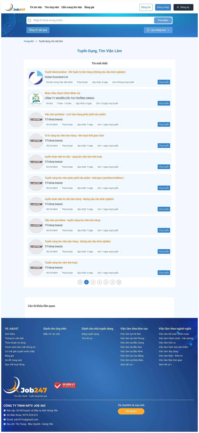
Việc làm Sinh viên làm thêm (173, 347)
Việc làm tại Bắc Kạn (131, 347)
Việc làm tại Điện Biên (131, 360)
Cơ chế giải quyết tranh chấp (20, 351)
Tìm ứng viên (51, 7)
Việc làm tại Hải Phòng (132, 338)
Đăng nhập (163, 7)
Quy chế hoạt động (14, 364)
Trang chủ (29, 41)
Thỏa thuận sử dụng (15, 342)
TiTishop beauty (54, 119)
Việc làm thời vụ (167, 342)
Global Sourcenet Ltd (56, 77)
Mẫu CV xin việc (51, 334)
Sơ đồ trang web (13, 360)
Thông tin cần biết (14, 338)
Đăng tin (146, 7)
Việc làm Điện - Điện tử (171, 355)
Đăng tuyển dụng (90, 334)
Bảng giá (89, 7)
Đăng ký (184, 7)
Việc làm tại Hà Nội (130, 334)
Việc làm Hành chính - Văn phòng (176, 338)
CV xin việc (36, 7)
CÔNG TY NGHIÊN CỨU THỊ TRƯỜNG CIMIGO (69, 98)
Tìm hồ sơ (87, 338)
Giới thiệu (10, 334)
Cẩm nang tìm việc (71, 7)
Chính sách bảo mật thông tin (20, 347)
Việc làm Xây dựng (168, 351)
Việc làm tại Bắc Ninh (131, 351)
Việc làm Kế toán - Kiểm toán (174, 334)
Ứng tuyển (164, 82)
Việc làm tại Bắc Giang (132, 342)
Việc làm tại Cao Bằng (131, 355)
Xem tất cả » (126, 364)
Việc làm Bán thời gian (170, 360)
